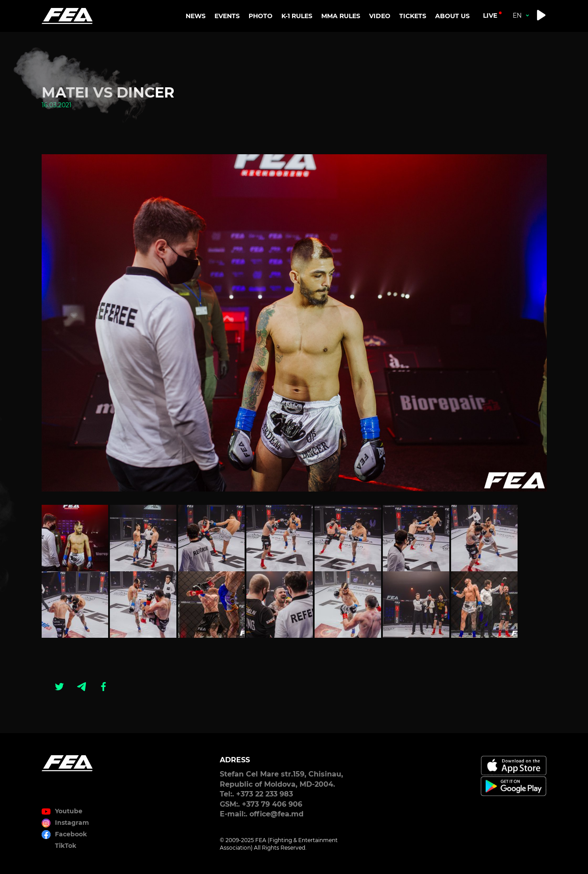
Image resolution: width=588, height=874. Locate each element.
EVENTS (227, 16)
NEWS (196, 16)
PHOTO (261, 16)
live (490, 16)
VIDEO (379, 16)
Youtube (68, 811)
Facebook (71, 834)
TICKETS (412, 16)
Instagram (72, 823)
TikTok (65, 846)
